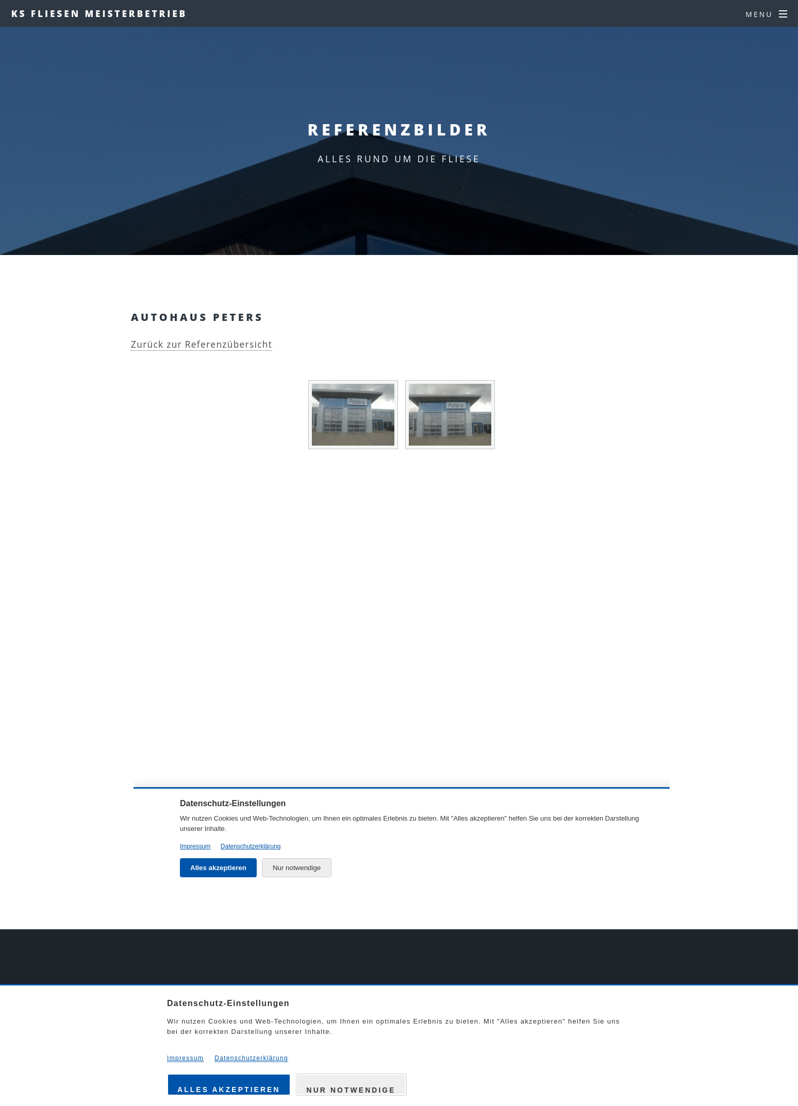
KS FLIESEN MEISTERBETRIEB (99, 13)
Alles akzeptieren (228, 1089)
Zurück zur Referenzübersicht (201, 344)
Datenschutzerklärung (251, 1058)
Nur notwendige (351, 1090)
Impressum (185, 1058)
